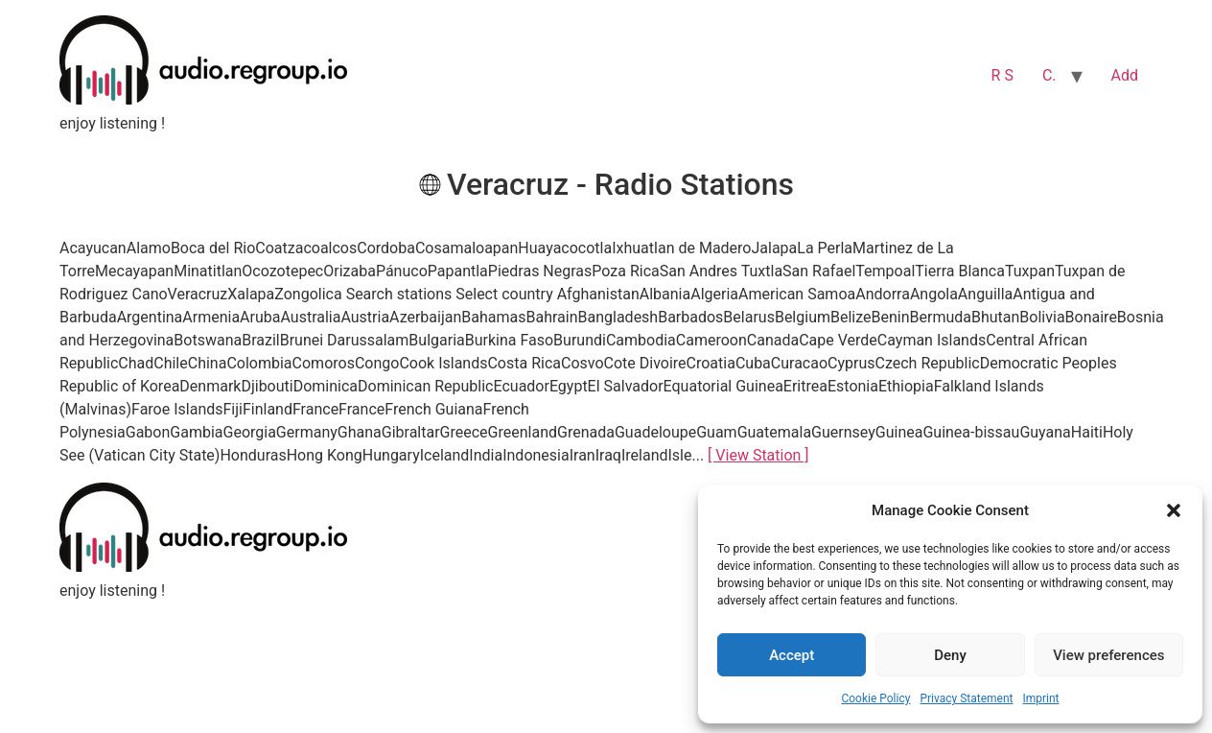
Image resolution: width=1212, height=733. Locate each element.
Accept (791, 655)
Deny (950, 655)
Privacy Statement (966, 698)
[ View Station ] (758, 455)
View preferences (1108, 655)
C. (1049, 75)
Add (1124, 75)
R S (1002, 75)
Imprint (1040, 698)
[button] (1173, 510)
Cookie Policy (875, 698)
